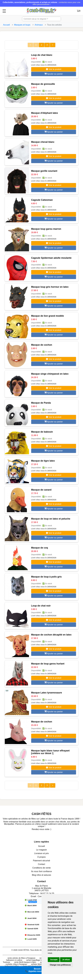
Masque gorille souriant (44, 171)
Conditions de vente (41, 868)
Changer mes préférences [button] (60, 965)
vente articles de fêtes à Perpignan (21, 958)
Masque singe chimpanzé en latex (49, 374)
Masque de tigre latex (43, 460)
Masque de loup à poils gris (46, 576)
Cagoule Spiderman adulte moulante (51, 258)
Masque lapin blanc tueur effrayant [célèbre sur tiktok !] (50, 752)
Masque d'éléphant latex (44, 113)
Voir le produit (53, 69)
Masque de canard (41, 489)
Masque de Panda (41, 403)
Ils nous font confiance (41, 871)
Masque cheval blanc (42, 142)
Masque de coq (39, 547)
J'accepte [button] (54, 960)
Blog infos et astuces (41, 875)
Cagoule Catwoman (42, 200)
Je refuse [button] (66, 960)
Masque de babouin (42, 432)
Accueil (6, 25)
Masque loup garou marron (46, 229)
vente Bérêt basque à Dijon (25, 962)
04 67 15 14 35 (47, 893)
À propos (41, 857)
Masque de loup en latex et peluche (50, 518)
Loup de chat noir (41, 605)
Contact (41, 864)
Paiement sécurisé (41, 860)
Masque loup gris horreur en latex (49, 287)
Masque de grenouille (43, 84)
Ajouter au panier (53, 74)
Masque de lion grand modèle (47, 316)
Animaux (39, 25)
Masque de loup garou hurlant (47, 663)
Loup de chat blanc (41, 55)
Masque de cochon (41, 345)
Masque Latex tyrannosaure (46, 692)
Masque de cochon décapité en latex (51, 634)
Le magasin (41, 850)
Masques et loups (22, 25)
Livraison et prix (41, 853)
